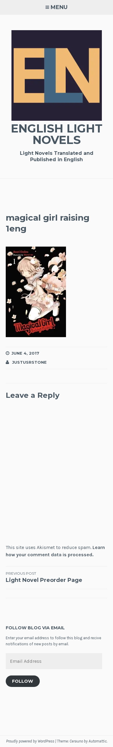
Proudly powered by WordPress (30, 741)
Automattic (98, 741)
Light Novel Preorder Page (57, 577)
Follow (22, 681)
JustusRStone (29, 362)
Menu (59, 7)
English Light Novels (56, 134)
